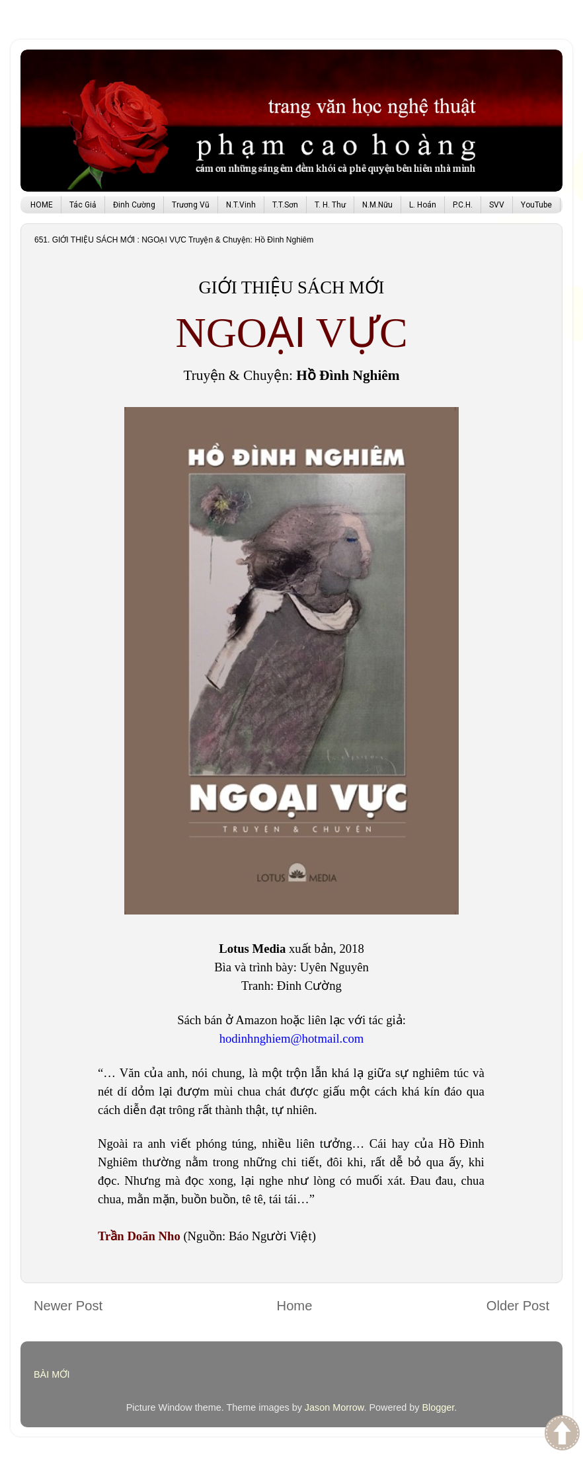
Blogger (438, 1407)
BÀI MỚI (52, 1374)
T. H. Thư (330, 204)
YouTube (536, 204)
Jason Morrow (334, 1407)
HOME (41, 204)
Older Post (517, 1305)
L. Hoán (422, 204)
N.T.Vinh (241, 204)
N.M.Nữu (377, 204)
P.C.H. (463, 204)
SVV (496, 204)
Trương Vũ (191, 204)
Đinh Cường (134, 204)
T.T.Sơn (285, 204)
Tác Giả (83, 204)
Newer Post (68, 1305)
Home (295, 1305)
